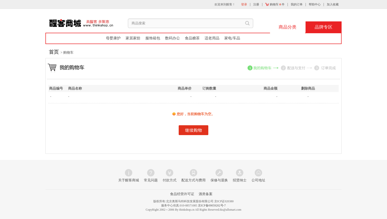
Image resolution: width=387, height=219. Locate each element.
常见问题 (151, 180)
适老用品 (212, 38)
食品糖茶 (192, 38)
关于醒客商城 (128, 180)
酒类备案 (206, 194)
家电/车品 (232, 38)
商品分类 (287, 27)
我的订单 (297, 4)
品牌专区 (323, 27)
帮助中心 (315, 4)
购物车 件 (275, 4)
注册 (256, 4)
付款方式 (169, 180)
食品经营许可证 (182, 194)
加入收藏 (333, 4)
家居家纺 (133, 38)
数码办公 (172, 38)
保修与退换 (219, 180)
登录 (244, 4)
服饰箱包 (152, 38)
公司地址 (258, 180)
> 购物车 (67, 52)
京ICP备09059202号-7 (212, 205)
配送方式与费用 (193, 180)
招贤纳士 (240, 180)
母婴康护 (113, 38)
